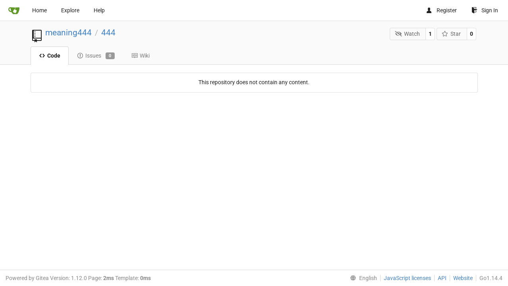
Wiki (140, 55)
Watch (407, 34)
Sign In (484, 10)
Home (39, 10)
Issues (96, 56)
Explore (70, 10)
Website (463, 278)
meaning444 (68, 32)
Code (49, 55)
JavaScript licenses (407, 278)
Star (451, 34)
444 (108, 32)
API (442, 278)
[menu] (362, 278)
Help (99, 10)
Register (441, 10)
